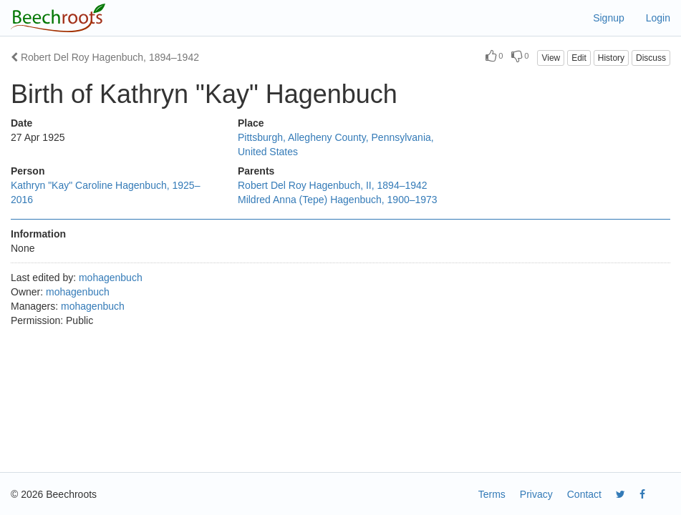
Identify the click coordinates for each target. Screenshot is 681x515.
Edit (578, 58)
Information (38, 234)
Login (658, 18)
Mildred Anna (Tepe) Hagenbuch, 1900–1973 (338, 199)
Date (21, 123)
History (611, 58)
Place (251, 123)
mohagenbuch (111, 277)
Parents (256, 171)
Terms (492, 494)
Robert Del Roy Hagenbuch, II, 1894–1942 (333, 185)
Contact (584, 494)
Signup (608, 18)
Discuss (651, 58)
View (550, 58)
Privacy (536, 494)
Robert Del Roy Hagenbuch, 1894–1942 (105, 57)
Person (27, 171)
